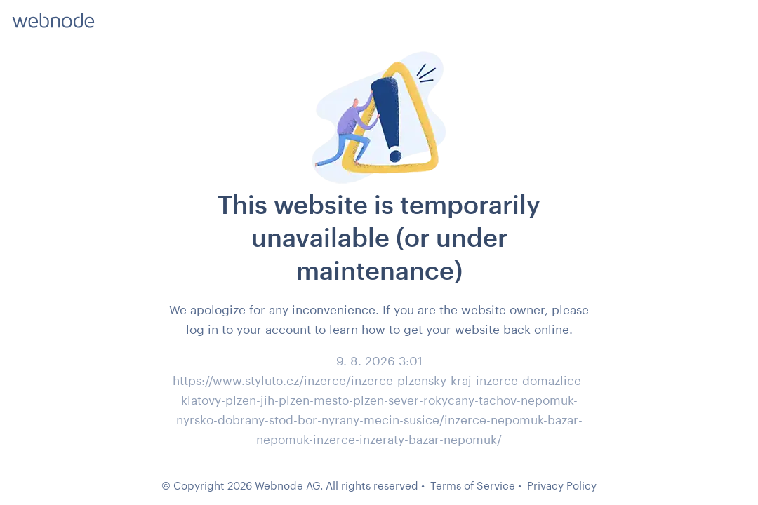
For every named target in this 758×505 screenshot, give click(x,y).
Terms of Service (472, 485)
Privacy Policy (562, 485)
